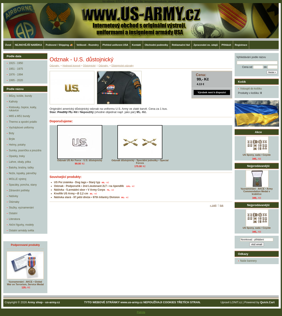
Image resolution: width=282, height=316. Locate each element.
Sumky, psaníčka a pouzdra (25, 150)
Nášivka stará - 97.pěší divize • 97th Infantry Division (87, 197)
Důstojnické (89, 65)
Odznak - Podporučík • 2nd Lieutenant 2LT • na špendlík (89, 186)
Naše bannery (248, 260)
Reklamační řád (181, 45)
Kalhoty (13, 101)
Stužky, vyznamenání (21, 207)
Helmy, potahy (17, 144)
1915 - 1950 (16, 63)
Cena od (247, 67)
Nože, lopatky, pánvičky (22, 173)
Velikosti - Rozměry (87, 45)
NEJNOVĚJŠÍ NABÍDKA (28, 45)
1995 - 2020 (16, 80)
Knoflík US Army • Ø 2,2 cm (71, 193)
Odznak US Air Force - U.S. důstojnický (79, 160)
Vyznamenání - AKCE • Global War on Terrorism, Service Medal (25, 283)
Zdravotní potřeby (19, 190)
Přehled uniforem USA (115, 45)
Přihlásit (226, 45)
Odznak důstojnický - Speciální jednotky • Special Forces (140, 161)
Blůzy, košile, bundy (20, 95)
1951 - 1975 (16, 68)
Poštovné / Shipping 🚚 (59, 45)
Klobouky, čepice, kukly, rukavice (23, 109)
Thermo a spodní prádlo (23, 121)
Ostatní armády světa (21, 230)
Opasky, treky (17, 156)
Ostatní (13, 213)
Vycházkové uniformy (21, 127)
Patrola (141, 312)
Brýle (12, 139)
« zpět (213, 205)
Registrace (241, 45)
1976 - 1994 (16, 74)
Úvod (8, 45)
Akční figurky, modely (21, 224)
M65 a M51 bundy (19, 116)
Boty (11, 133)
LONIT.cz (236, 302)
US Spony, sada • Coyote (257, 154)
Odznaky (14, 201)
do (265, 67)
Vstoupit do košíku (251, 88)
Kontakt (136, 45)
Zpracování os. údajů (205, 45)
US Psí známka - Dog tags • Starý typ (77, 182)
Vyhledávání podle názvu (251, 57)
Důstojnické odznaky (122, 65)
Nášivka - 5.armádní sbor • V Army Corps (79, 189)
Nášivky (13, 196)
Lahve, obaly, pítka (20, 161)
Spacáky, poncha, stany (23, 184)
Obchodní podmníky (156, 45)
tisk (222, 205)
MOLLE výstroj (17, 179)
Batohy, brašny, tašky (21, 167)
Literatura (14, 219)
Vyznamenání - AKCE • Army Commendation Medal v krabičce (257, 191)
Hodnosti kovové (71, 65)
